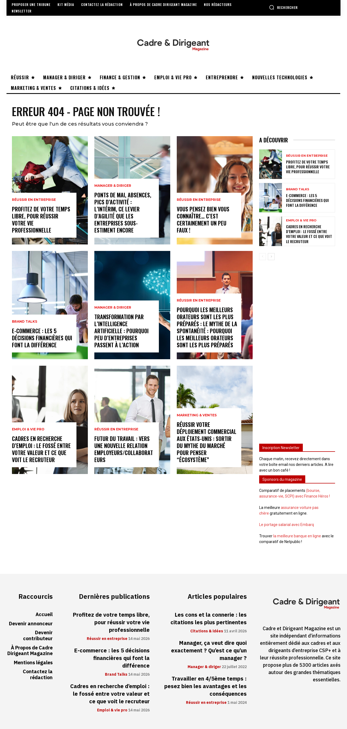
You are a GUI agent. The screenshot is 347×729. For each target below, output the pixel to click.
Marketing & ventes (197, 415)
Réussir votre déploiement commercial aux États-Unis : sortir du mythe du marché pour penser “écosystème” (206, 442)
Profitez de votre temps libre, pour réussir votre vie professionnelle (41, 219)
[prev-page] (262, 256)
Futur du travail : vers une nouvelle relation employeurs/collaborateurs (123, 449)
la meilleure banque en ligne (297, 536)
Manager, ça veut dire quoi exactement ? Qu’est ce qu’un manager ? (209, 650)
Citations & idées (206, 631)
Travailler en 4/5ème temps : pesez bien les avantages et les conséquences (205, 686)
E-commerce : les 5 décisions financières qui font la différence (42, 338)
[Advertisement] (297, 349)
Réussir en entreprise (34, 199)
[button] (283, 7)
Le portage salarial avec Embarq (286, 524)
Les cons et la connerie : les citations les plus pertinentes (209, 618)
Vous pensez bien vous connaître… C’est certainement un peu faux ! (203, 219)
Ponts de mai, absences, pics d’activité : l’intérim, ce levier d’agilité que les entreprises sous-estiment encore (122, 212)
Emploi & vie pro (28, 429)
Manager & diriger (112, 185)
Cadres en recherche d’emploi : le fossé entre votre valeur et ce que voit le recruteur (41, 449)
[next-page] (271, 256)
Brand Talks (24, 321)
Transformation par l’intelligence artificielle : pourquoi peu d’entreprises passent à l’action (121, 331)
